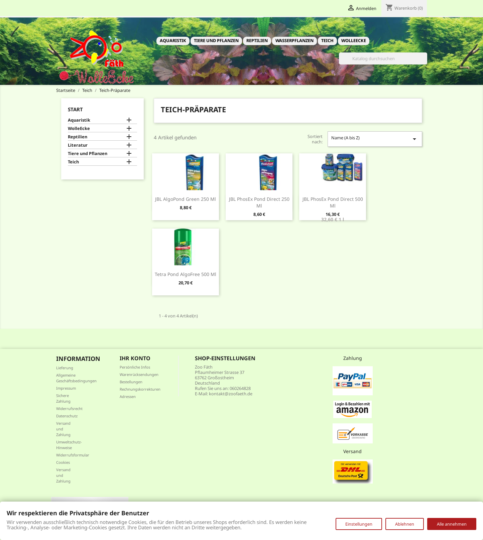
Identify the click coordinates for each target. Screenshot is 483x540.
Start (75, 109)
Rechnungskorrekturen (140, 389)
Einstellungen (358, 524)
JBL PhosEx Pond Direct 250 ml (259, 202)
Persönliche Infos (135, 367)
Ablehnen (404, 524)
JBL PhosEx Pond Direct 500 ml (333, 202)
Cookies (63, 462)
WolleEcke (353, 40)
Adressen (128, 396)
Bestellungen (131, 381)
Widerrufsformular (72, 454)
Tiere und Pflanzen (216, 40)
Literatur (78, 145)
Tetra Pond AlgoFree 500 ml (185, 274)
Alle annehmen (452, 524)
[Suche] (383, 58)
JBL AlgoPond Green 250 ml (185, 199)
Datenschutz (67, 415)
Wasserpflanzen (294, 40)
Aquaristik (173, 40)
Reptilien (257, 40)
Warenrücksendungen (139, 374)
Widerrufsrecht (69, 408)
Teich (327, 40)
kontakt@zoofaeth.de (230, 394)
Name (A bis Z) (374, 139)
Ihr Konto (135, 358)
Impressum (66, 388)
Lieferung (64, 367)
